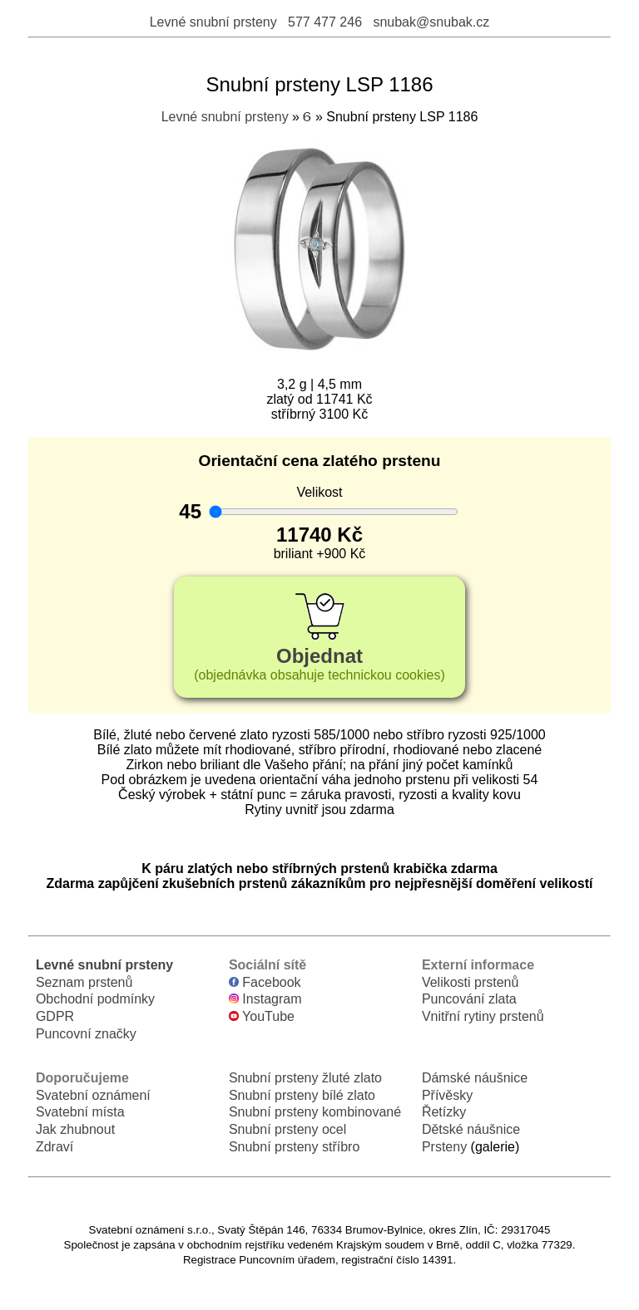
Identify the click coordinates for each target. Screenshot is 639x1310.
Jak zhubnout (75, 1129)
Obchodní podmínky (95, 999)
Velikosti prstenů (470, 982)
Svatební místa (80, 1112)
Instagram (265, 999)
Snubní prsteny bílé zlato (302, 1095)
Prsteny (444, 1147)
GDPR (55, 1016)
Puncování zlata (469, 999)
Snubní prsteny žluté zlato (305, 1078)
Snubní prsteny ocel (287, 1129)
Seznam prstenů (84, 982)
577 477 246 (325, 22)
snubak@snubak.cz (431, 22)
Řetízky (444, 1112)
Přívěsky (447, 1095)
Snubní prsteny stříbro (294, 1147)
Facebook (265, 982)
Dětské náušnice (471, 1129)
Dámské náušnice (475, 1078)
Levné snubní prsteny (213, 22)
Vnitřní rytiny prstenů (483, 1016)
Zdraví (54, 1147)
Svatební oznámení (93, 1095)
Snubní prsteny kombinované (315, 1112)
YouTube (262, 1016)
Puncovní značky (86, 1034)
